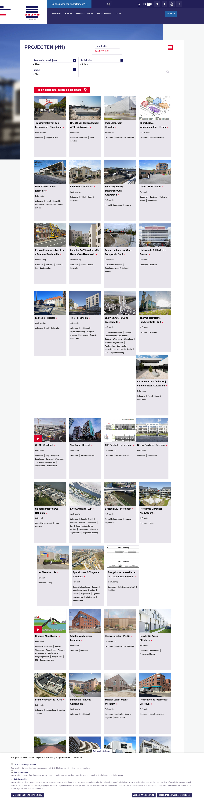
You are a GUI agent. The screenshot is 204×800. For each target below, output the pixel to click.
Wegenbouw (129, 339)
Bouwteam (84, 335)
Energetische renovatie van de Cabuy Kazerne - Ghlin (122, 574)
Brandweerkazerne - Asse (49, 699)
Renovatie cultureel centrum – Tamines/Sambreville (50, 252)
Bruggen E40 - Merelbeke (119, 508)
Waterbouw (117, 339)
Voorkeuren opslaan (27, 795)
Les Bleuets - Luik (48, 572)
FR (144, 4)
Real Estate (171, 13)
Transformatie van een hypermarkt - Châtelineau (49, 125)
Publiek (48, 201)
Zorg (47, 455)
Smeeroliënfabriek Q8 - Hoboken (47, 511)
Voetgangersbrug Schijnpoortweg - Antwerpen (114, 190)
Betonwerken (122, 346)
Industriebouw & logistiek (125, 137)
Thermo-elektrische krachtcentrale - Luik (151, 320)
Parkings (49, 459)
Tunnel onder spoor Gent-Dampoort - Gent (118, 252)
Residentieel (152, 200)
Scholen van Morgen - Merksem (116, 701)
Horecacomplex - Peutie (118, 636)
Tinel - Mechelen (80, 317)
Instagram (179, 4)
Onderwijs (163, 197)
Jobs (98, 13)
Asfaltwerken (110, 346)
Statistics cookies (20, 779)
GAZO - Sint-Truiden (151, 186)
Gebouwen (39, 137)
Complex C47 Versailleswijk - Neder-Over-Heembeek (85, 252)
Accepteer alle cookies (174, 795)
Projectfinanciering (117, 353)
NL (139, 4)
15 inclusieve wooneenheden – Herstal (154, 125)
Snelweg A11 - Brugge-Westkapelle (117, 320)
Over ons (107, 13)
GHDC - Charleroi (45, 445)
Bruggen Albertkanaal (47, 636)
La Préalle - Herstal (46, 317)
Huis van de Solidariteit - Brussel (153, 252)
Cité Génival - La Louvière (119, 445)
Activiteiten (56, 13)
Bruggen (127, 205)
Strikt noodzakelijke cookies (25, 765)
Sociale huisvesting (157, 137)
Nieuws (90, 13)
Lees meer (77, 757)
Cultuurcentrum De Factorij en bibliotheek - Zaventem (152, 383)
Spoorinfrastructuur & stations (116, 268)
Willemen (32, 12)
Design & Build (126, 349)
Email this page (170, 47)
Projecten (68, 13)
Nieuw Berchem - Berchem (152, 445)
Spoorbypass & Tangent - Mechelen (86, 574)
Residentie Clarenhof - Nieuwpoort (151, 511)
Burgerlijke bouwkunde (78, 137)
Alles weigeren (143, 795)
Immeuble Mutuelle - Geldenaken (81, 701)
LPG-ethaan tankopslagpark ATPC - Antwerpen (84, 125)
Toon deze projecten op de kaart (59, 90)
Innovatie (80, 13)
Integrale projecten (112, 349)
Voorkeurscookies (21, 772)
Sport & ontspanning (43, 268)
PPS (77, 338)
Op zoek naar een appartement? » (69, 3)
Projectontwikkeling (77, 332)
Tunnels (108, 271)
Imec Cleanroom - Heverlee (114, 125)
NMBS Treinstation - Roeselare (45, 188)
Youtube (172, 4)
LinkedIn (157, 4)
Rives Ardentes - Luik (82, 508)
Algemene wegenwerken (114, 342)
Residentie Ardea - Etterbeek (149, 638)
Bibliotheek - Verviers (82, 186)
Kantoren (153, 197)
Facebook (164, 4)
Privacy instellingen (102, 751)
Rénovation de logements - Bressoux (154, 701)
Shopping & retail (52, 137)
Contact (118, 13)
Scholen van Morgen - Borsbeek (81, 638)
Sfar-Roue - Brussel (81, 445)
